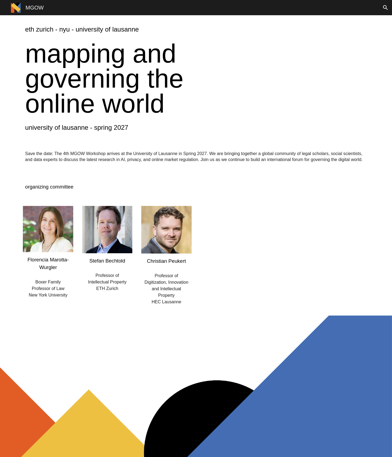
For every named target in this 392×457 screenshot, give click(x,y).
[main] (122, 29)
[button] (385, 7)
